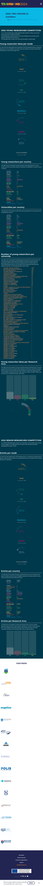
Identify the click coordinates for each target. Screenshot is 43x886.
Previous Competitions (21, 860)
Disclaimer (21, 855)
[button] (31, 882)
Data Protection (21, 857)
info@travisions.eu (21, 865)
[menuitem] (8, 20)
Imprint (21, 862)
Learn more (18, 884)
